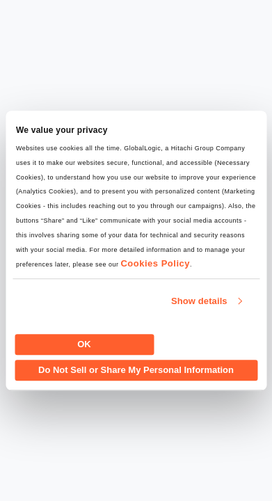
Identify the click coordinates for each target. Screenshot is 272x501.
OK (84, 344)
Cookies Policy (154, 264)
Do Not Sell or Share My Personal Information (136, 370)
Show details (199, 301)
